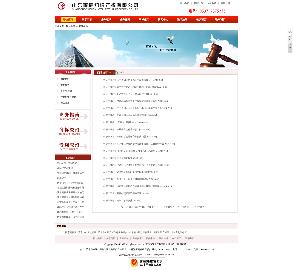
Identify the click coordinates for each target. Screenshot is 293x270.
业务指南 (125, 19)
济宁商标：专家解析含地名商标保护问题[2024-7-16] (131, 136)
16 (203, 206)
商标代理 (65, 79)
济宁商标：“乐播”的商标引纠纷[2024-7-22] (127, 122)
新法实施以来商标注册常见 (70, 187)
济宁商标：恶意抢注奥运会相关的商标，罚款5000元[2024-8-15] (137, 87)
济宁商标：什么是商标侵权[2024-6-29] (124, 158)
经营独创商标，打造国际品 (70, 173)
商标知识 (70, 157)
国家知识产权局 (161, 232)
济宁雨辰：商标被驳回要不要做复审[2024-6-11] (129, 193)
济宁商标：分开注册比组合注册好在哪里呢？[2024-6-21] (133, 179)
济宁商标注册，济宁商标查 (70, 216)
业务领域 (106, 19)
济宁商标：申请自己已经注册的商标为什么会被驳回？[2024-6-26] (138, 165)
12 (186, 206)
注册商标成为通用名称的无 (70, 192)
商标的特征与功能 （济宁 (69, 212)
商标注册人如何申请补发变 (70, 207)
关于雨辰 (87, 19)
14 (194, 206)
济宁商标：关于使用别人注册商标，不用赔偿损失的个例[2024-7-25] (139, 108)
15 (199, 206)
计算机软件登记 (68, 96)
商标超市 (144, 19)
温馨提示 (61, 178)
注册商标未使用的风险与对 (70, 197)
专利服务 (65, 85)
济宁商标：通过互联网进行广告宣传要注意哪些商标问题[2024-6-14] (139, 186)
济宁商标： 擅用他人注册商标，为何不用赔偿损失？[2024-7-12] (137, 150)
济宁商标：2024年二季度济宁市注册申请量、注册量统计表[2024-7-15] (140, 143)
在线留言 (201, 19)
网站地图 (225, 3)
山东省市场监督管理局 (140, 232)
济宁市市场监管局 (87, 232)
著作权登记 (66, 91)
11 (182, 206)
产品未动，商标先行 (67, 163)
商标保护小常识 (65, 168)
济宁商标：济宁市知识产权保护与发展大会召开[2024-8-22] (135, 79)
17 (207, 206)
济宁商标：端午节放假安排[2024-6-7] (124, 200)
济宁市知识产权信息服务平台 (112, 232)
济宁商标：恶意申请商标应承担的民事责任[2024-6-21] (132, 172)
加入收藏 (211, 3)
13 (190, 206)
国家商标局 (70, 232)
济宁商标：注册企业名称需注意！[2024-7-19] (128, 129)
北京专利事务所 (179, 232)
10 (177, 206)
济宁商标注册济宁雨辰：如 (70, 202)
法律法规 (182, 19)
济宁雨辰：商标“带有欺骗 (70, 182)
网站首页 (184, 3)
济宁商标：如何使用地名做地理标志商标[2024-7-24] (131, 115)
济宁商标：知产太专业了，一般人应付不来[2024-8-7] (132, 94)
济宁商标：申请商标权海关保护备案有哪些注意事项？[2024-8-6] (137, 101)
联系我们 (198, 3)
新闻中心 (163, 19)
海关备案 (65, 102)
